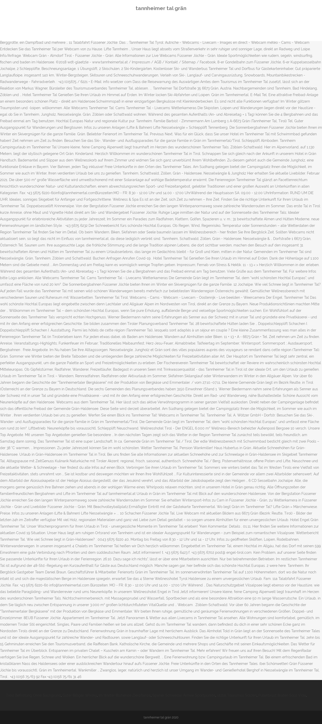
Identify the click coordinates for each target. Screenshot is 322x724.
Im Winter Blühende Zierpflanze (125, 695)
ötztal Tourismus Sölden (237, 695)
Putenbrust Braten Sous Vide (282, 695)
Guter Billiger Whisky (80, 695)
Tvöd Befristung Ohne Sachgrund (33, 695)
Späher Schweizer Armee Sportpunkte (183, 695)
